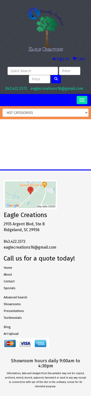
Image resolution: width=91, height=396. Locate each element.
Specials (10, 288)
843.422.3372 (16, 88)
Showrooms (12, 304)
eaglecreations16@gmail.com (57, 88)
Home (8, 268)
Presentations (14, 311)
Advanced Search (15, 297)
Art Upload (11, 334)
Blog (7, 327)
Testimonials (13, 318)
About (8, 274)
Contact (9, 281)
